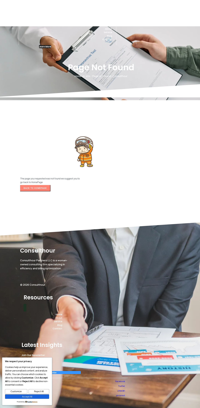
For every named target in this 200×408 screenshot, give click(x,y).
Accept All (27, 396)
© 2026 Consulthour (32, 284)
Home (78, 76)
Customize (16, 391)
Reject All (39, 391)
